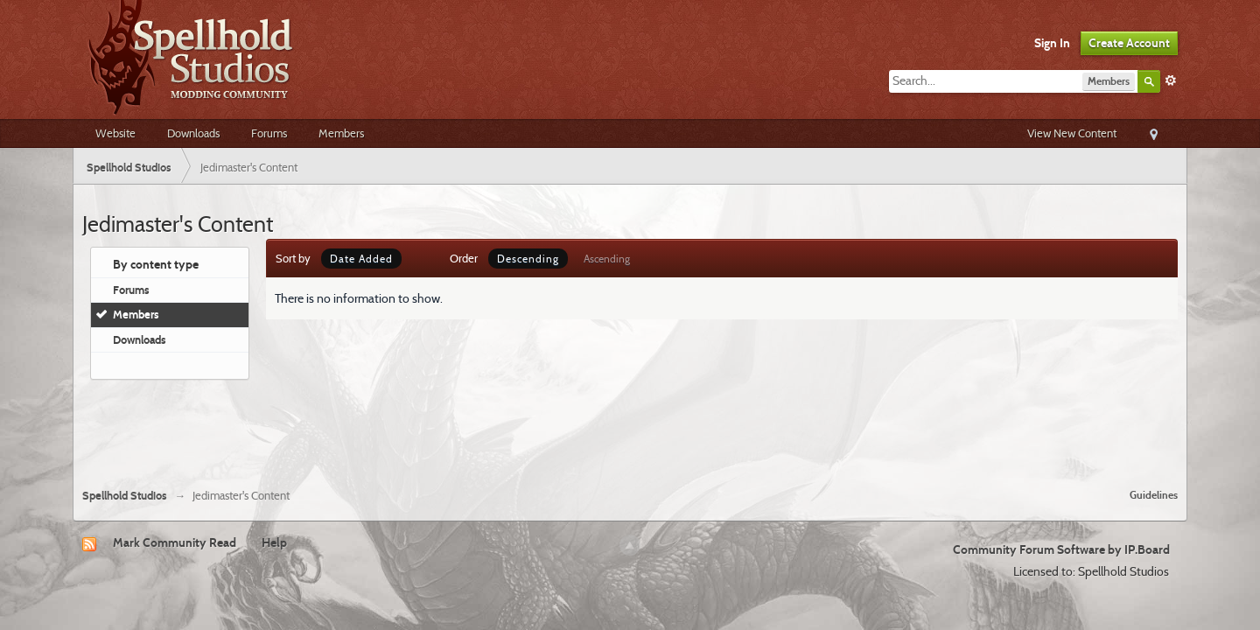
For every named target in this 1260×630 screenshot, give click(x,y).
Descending (528, 258)
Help (274, 542)
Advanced (1171, 81)
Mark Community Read (174, 542)
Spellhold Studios (124, 495)
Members (341, 133)
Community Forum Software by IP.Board (1061, 549)
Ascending (607, 258)
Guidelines (1154, 494)
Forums (269, 133)
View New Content (1071, 133)
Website (115, 133)
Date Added (361, 258)
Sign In (1052, 43)
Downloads (193, 133)
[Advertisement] (630, 427)
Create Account (1129, 43)
